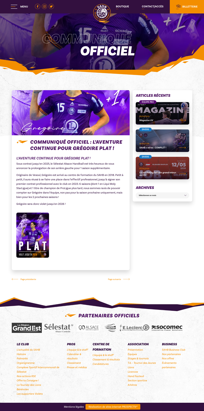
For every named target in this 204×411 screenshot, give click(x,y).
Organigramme (26, 363)
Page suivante (114, 279)
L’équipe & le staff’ (77, 350)
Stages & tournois (138, 358)
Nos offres (168, 358)
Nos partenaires (171, 354)
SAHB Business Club (173, 350)
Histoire (21, 354)
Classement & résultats (106, 359)
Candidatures (101, 364)
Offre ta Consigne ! (28, 380)
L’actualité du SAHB (28, 350)
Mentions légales (74, 407)
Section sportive (137, 380)
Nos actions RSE (26, 376)
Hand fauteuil (136, 376)
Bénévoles (23, 389)
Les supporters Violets (30, 394)
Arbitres (132, 385)
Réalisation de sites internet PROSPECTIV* (112, 407)
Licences (133, 372)
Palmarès (22, 358)
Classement (74, 363)
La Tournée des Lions (29, 385)
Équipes (132, 354)
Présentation (135, 350)
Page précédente (28, 279)
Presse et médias (77, 367)
